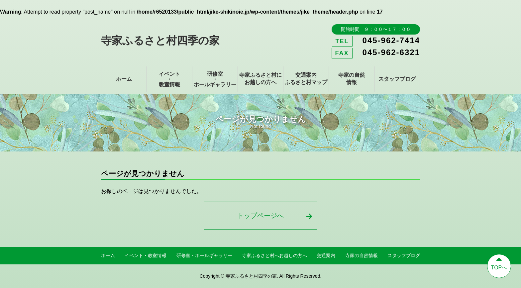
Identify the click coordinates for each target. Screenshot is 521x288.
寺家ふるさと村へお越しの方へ (274, 255)
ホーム (124, 79)
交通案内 (326, 255)
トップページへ (274, 215)
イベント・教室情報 (169, 79)
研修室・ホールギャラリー (215, 79)
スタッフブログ (397, 79)
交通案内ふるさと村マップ (306, 78)
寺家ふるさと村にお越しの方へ (260, 78)
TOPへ (499, 262)
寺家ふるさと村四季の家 (160, 41)
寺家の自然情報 (351, 78)
